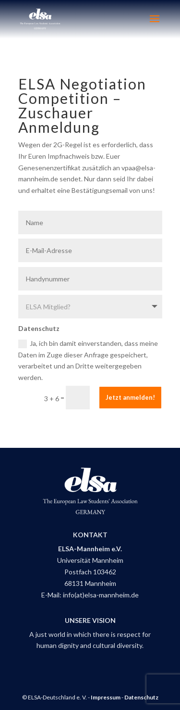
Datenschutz (141, 697)
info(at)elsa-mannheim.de (101, 595)
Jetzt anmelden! (130, 397)
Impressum (105, 697)
